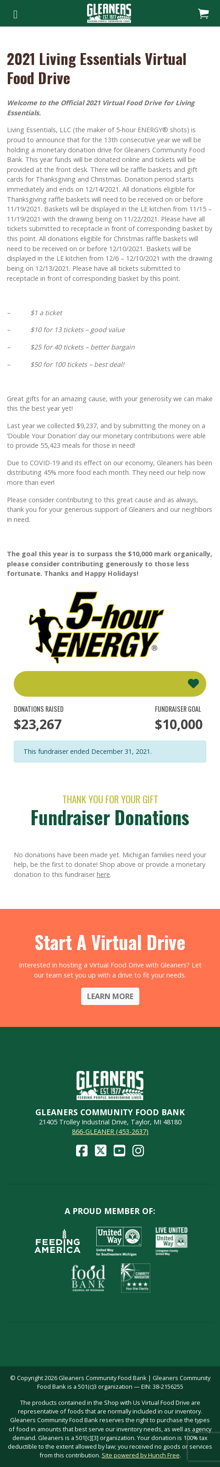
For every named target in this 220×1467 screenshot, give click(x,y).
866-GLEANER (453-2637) (110, 1131)
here (103, 874)
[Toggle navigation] (15, 13)
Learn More (110, 996)
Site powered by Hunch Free (141, 1455)
